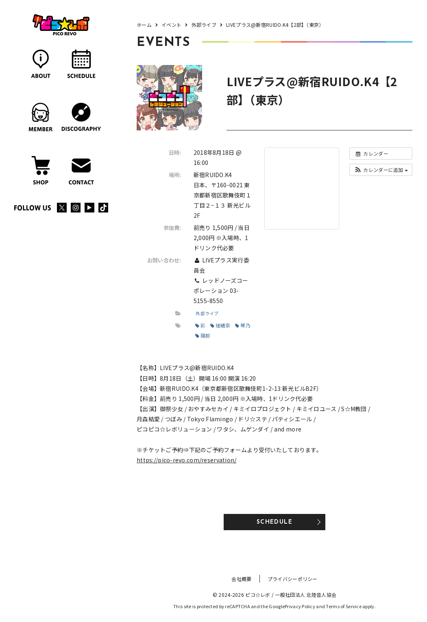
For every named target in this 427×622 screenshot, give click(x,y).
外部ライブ (207, 313)
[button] (381, 170)
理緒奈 (220, 325)
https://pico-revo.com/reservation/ (187, 460)
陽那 (203, 335)
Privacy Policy (300, 606)
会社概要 (241, 578)
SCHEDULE (274, 522)
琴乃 (243, 325)
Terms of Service (343, 606)
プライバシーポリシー (293, 578)
